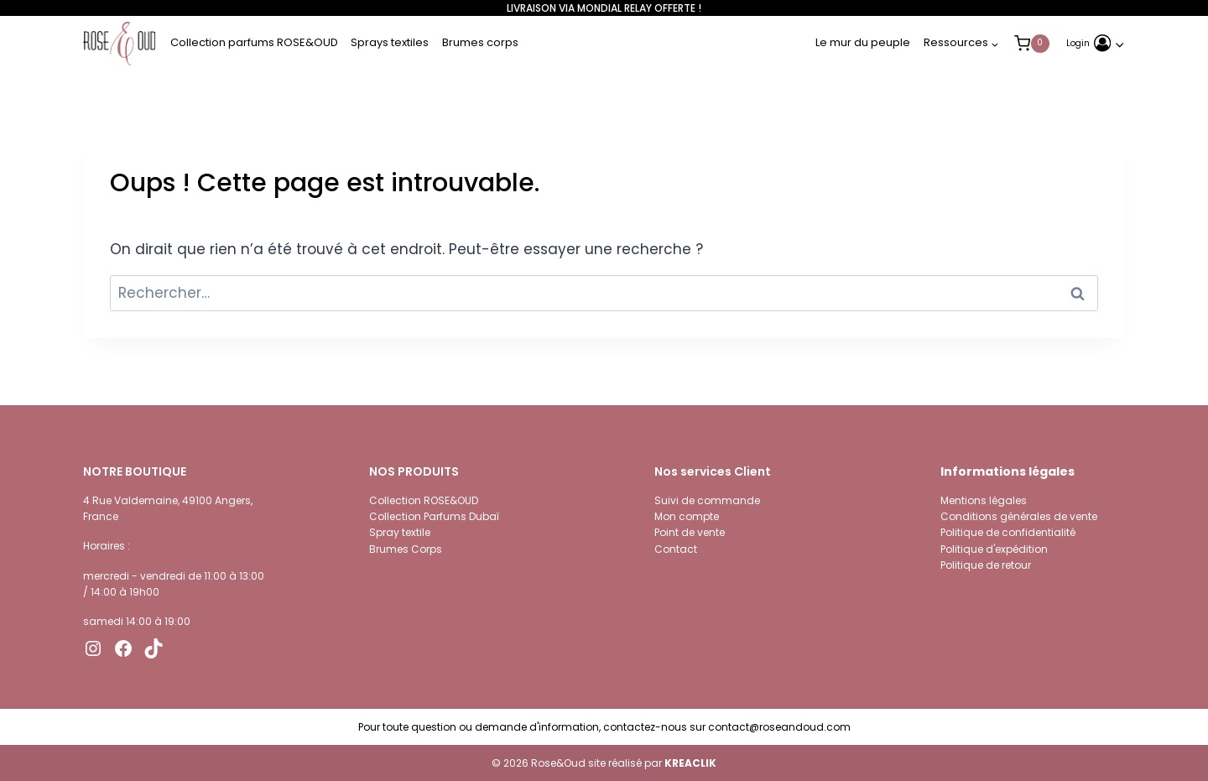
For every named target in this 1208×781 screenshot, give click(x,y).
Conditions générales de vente (1018, 516)
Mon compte (686, 516)
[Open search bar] (1116, 8)
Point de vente (689, 532)
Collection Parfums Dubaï (434, 516)
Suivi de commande (707, 500)
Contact (675, 549)
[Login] (1095, 43)
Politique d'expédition (994, 549)
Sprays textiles (390, 42)
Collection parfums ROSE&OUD (254, 42)
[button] (1119, 43)
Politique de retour (985, 565)
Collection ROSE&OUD (423, 500)
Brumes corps (480, 42)
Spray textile (399, 532)
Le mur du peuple (862, 42)
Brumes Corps (405, 549)
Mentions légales (983, 500)
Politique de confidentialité (1007, 532)
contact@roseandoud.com (779, 727)
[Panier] (1048, 43)
